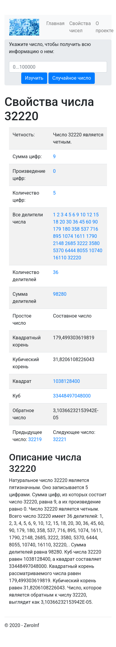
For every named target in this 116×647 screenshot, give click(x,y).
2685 (70, 243)
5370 (58, 250)
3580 (94, 243)
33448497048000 (72, 396)
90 (95, 222)
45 (82, 222)
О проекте (105, 27)
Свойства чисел (80, 27)
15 (96, 215)
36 (75, 222)
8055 (82, 250)
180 (66, 229)
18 (55, 222)
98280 (59, 294)
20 (62, 222)
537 (85, 229)
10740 (95, 250)
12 (89, 215)
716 (94, 229)
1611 (79, 236)
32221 (59, 439)
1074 (67, 236)
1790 (91, 236)
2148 (58, 243)
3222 (82, 243)
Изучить (34, 78)
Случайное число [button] (71, 78)
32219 (35, 439)
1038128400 (66, 381)
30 (68, 222)
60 (88, 222)
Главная (55, 23)
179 (57, 229)
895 (57, 236)
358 (75, 229)
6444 (70, 250)
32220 (74, 258)
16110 (59, 258)
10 (83, 215)
